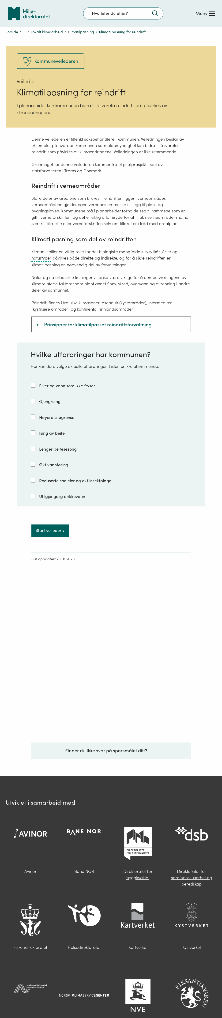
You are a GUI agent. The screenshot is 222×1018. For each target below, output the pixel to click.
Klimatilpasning (81, 32)
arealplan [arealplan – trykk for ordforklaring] (168, 223)
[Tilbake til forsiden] (29, 13)
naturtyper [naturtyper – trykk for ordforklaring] (41, 258)
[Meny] (205, 13)
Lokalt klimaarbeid (47, 32)
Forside (12, 32)
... (24, 32)
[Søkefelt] (123, 13)
